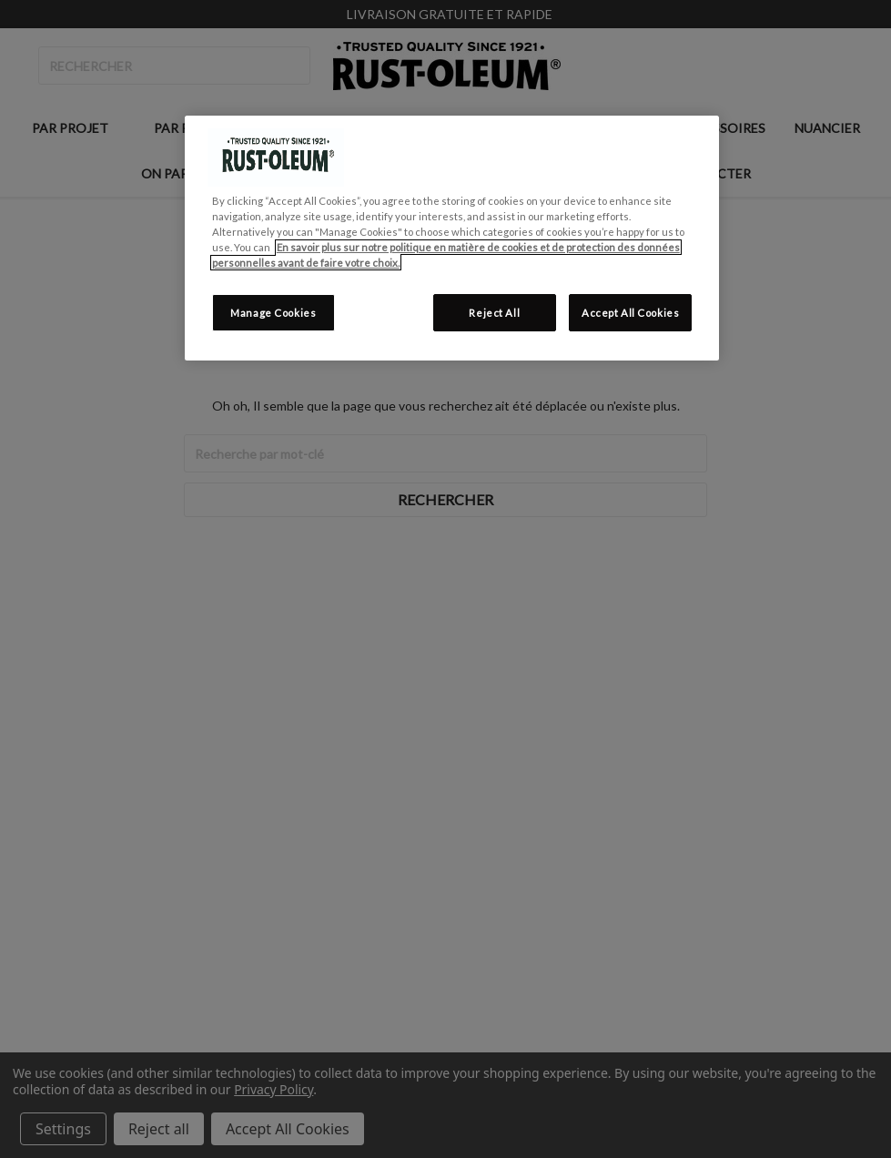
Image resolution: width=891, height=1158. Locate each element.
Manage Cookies (273, 313)
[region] (452, 238)
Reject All (494, 313)
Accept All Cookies (630, 313)
